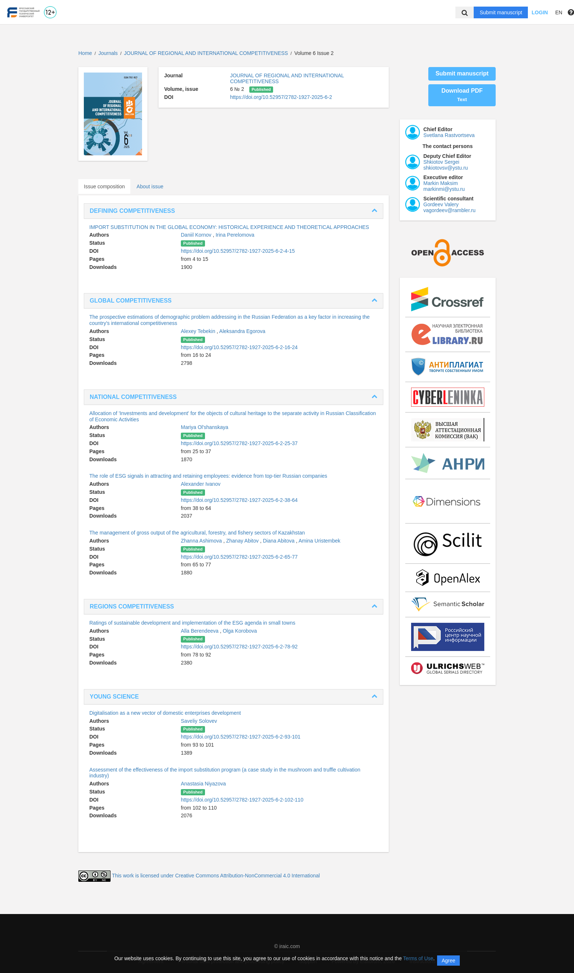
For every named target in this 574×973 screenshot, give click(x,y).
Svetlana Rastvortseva (449, 135)
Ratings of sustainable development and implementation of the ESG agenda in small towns (192, 623)
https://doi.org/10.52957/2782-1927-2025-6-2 (281, 97)
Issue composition (104, 186)
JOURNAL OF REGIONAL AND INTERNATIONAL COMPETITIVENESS (207, 53)
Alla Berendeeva (200, 631)
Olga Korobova (240, 631)
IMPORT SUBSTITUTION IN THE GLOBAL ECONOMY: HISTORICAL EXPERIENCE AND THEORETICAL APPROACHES (229, 227)
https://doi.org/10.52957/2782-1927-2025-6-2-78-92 (239, 647)
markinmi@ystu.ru (444, 189)
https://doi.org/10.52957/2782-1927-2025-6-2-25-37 (239, 443)
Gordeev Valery (441, 204)
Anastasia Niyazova (203, 784)
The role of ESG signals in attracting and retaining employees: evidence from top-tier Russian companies (208, 476)
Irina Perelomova (235, 235)
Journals (108, 53)
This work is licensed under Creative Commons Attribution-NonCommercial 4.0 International (216, 875)
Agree (448, 960)
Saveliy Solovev (199, 721)
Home (85, 53)
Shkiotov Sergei (441, 162)
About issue (150, 186)
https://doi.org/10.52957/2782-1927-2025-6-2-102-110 (242, 800)
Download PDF (462, 95)
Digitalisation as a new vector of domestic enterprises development (165, 713)
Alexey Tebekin (199, 331)
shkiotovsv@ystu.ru (446, 168)
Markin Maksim (441, 183)
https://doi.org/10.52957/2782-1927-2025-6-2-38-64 (239, 500)
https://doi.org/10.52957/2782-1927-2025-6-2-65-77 (239, 557)
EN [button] (558, 12)
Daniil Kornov (197, 235)
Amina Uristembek (319, 541)
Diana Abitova (279, 541)
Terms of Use (418, 958)
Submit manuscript (501, 12)
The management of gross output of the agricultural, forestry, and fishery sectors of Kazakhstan (197, 533)
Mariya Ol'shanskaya (204, 427)
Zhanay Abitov (243, 541)
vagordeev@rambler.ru (450, 210)
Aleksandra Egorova (242, 331)
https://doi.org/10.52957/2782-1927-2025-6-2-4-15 (238, 251)
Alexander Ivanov (200, 484)
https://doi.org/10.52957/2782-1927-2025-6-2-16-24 (239, 347)
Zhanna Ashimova (202, 541)
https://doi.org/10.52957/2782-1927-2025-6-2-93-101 (241, 737)
